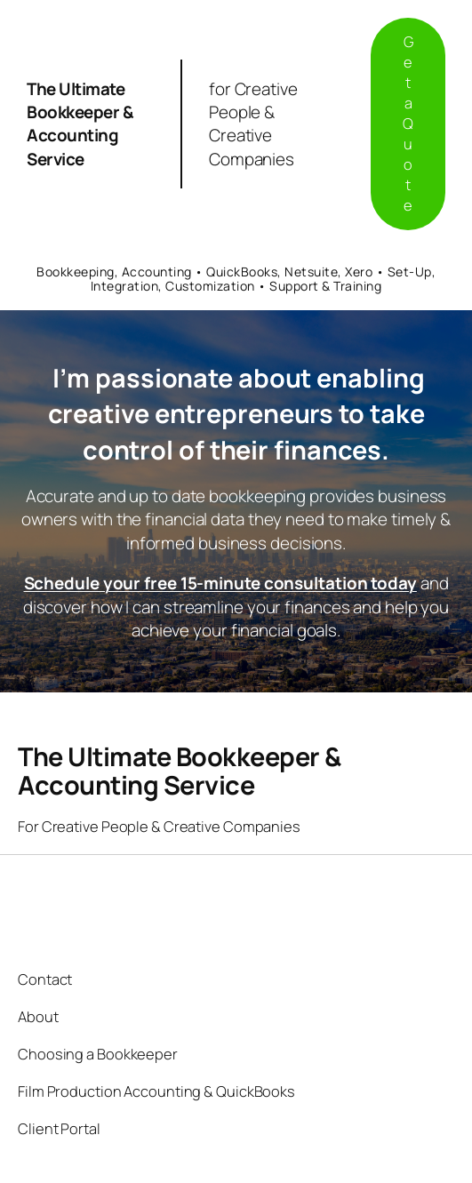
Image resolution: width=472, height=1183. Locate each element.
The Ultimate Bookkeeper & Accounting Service (80, 124)
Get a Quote (408, 123)
